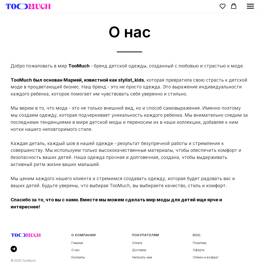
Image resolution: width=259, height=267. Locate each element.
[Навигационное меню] (250, 6)
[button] (223, 6)
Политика (199, 243)
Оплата (137, 243)
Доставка (139, 250)
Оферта (198, 250)
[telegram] (14, 249)
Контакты (78, 257)
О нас (75, 250)
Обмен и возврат (205, 257)
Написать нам (142, 257)
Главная (77, 243)
